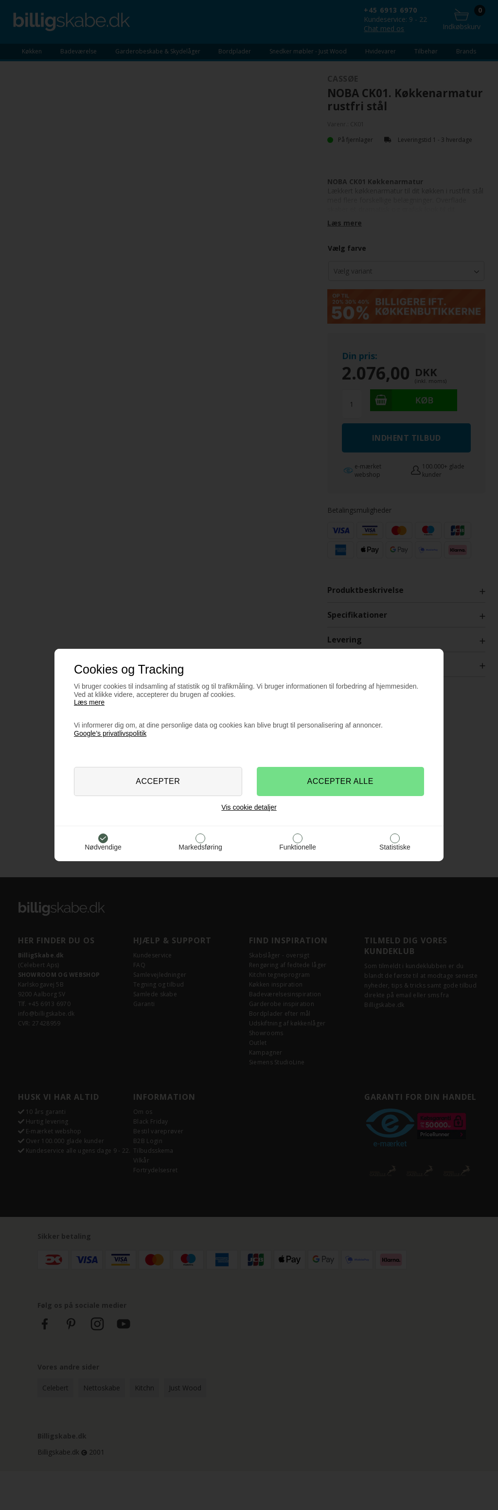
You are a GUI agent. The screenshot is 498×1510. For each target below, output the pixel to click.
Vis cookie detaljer (248, 807)
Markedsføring (200, 847)
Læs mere (89, 702)
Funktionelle (297, 847)
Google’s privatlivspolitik (110, 733)
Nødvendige (103, 847)
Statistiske (394, 847)
